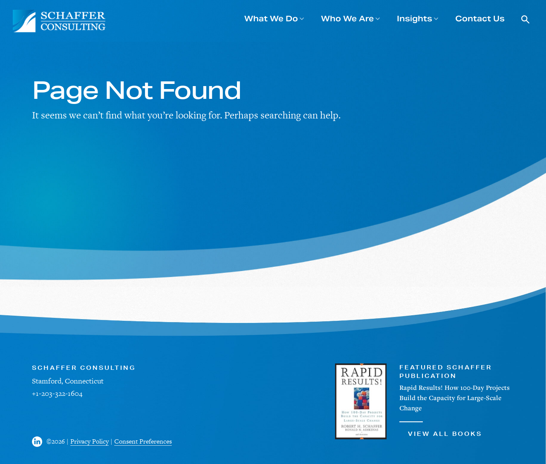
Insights (414, 18)
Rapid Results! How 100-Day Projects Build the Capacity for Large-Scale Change (454, 397)
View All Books (440, 429)
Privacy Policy (89, 441)
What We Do (271, 18)
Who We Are (347, 18)
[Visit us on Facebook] (39, 441)
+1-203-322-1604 (57, 393)
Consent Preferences (143, 441)
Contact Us (480, 18)
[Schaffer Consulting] (60, 21)
